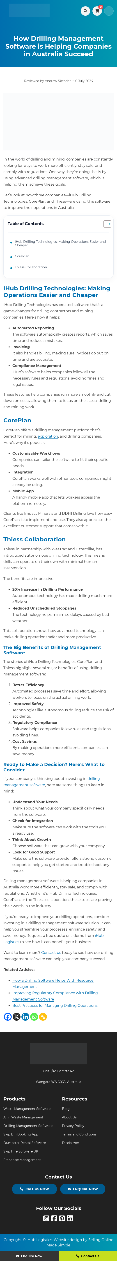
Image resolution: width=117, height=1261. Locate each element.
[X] (17, 1017)
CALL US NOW (34, 1189)
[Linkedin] (25, 1017)
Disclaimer (70, 1143)
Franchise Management (22, 1160)
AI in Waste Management (23, 1117)
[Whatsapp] (34, 1017)
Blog (66, 1109)
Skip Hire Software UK (20, 1151)
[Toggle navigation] (109, 11)
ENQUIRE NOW (83, 1189)
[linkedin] (70, 1220)
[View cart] (97, 11)
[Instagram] (47, 1220)
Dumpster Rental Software (24, 1143)
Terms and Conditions (79, 1134)
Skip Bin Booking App (20, 1134)
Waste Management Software (26, 1109)
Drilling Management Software (28, 1126)
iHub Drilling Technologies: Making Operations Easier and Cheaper (60, 243)
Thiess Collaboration (31, 267)
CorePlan (22, 256)
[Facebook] (8, 1017)
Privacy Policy (73, 1126)
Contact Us (87, 1256)
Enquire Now (29, 1256)
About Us (69, 1117)
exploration (48, 436)
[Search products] (85, 11)
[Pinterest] (63, 1220)
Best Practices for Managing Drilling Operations (55, 1005)
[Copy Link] (43, 1017)
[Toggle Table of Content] (105, 224)
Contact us (51, 953)
